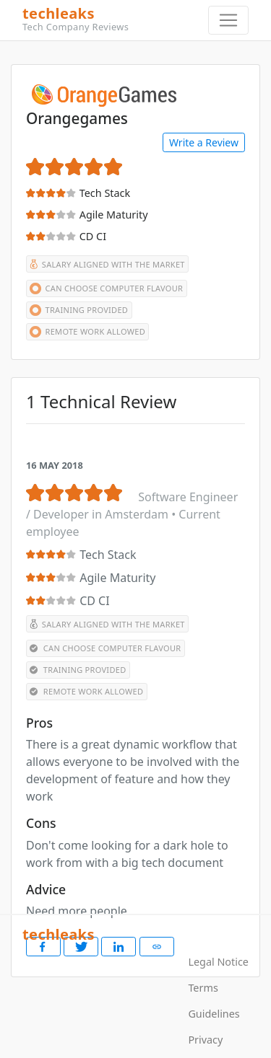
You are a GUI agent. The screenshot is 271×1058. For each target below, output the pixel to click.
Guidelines (213, 1013)
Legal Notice (218, 962)
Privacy (205, 1039)
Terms (203, 988)
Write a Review (203, 142)
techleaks (129, 19)
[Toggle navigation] (228, 20)
